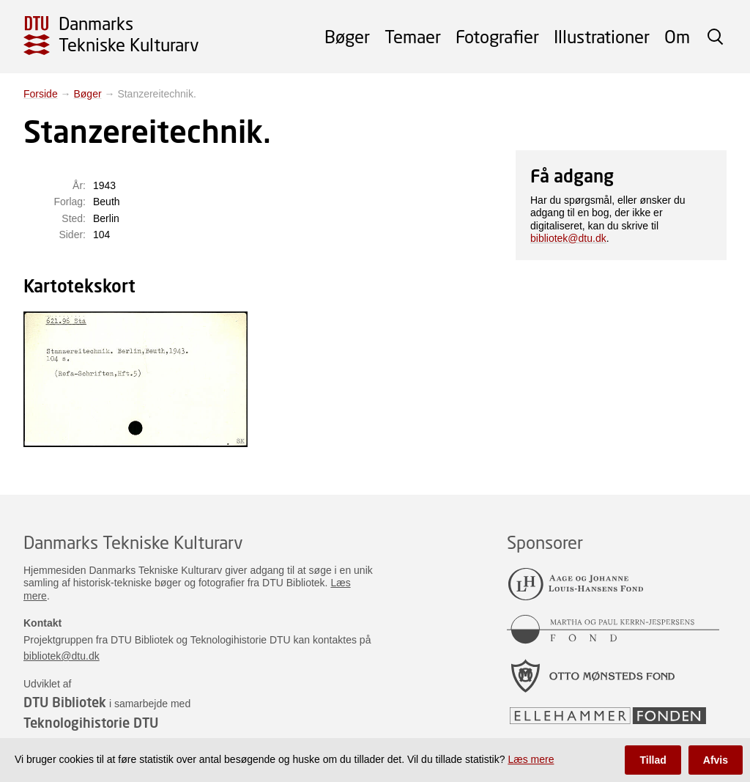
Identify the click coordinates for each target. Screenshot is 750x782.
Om (677, 36)
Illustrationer (602, 36)
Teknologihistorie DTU (90, 723)
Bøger (347, 36)
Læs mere (531, 759)
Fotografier (497, 36)
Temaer (413, 36)
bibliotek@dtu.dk (568, 238)
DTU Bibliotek (64, 702)
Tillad (652, 760)
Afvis (715, 760)
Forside (40, 94)
